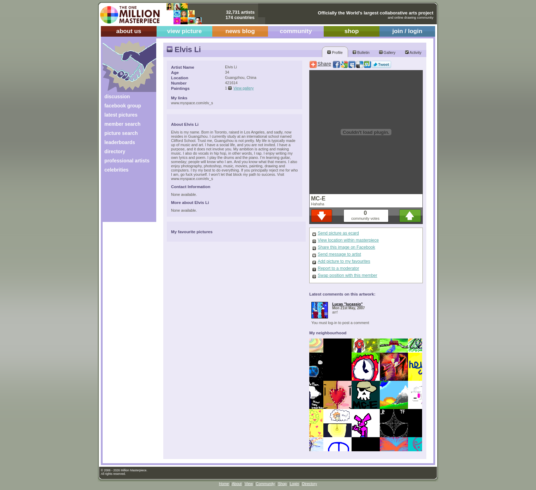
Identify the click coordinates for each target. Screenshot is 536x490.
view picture (184, 31)
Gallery (387, 52)
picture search (121, 133)
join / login (407, 31)
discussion (117, 96)
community (296, 31)
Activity (413, 52)
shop (352, 31)
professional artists (127, 160)
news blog (240, 31)
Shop (282, 484)
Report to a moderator (338, 268)
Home (224, 484)
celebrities (116, 170)
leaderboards (119, 142)
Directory (309, 484)
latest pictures (121, 115)
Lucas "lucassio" (347, 304)
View (249, 484)
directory (114, 151)
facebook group (122, 105)
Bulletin (361, 52)
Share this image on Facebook (346, 247)
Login (294, 484)
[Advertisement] (125, 200)
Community (265, 484)
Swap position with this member (347, 275)
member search (122, 124)
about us (128, 31)
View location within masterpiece (348, 240)
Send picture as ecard (338, 233)
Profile (334, 52)
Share (324, 64)
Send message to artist (339, 254)
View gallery (243, 88)
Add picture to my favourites (344, 261)
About (237, 484)
